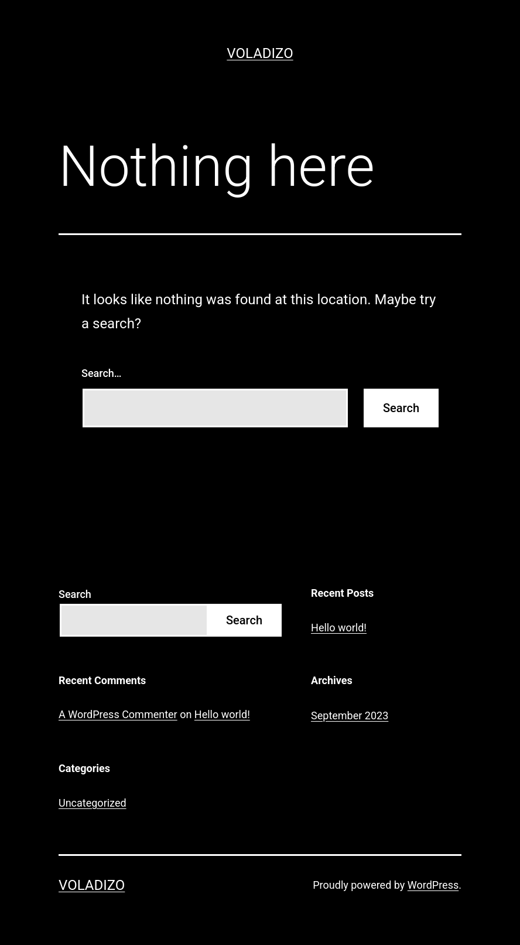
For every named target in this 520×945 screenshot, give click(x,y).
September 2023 (349, 715)
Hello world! (339, 627)
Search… (101, 373)
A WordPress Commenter (118, 714)
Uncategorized (92, 803)
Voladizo (260, 53)
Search (75, 594)
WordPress (433, 885)
